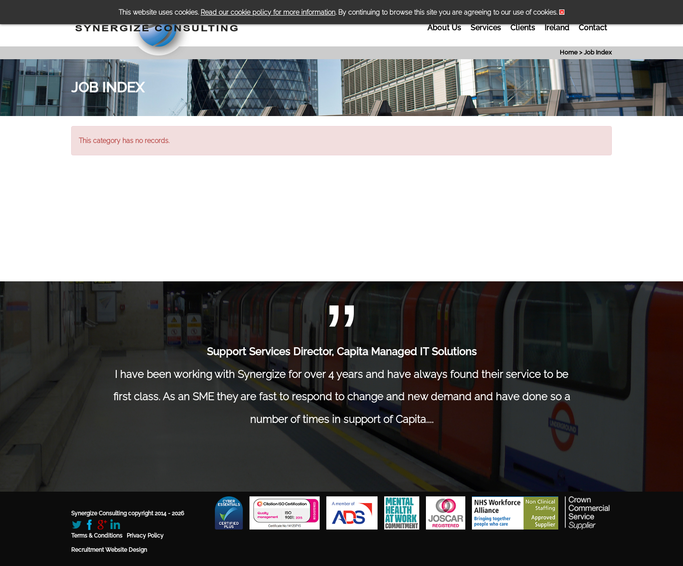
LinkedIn (115, 524)
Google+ (102, 524)
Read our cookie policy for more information (268, 12)
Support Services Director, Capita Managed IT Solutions (342, 351)
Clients (522, 27)
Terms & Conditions (96, 535)
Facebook (89, 524)
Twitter (76, 524)
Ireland (557, 27)
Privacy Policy (145, 535)
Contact (593, 27)
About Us (444, 27)
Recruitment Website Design (109, 550)
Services (486, 27)
